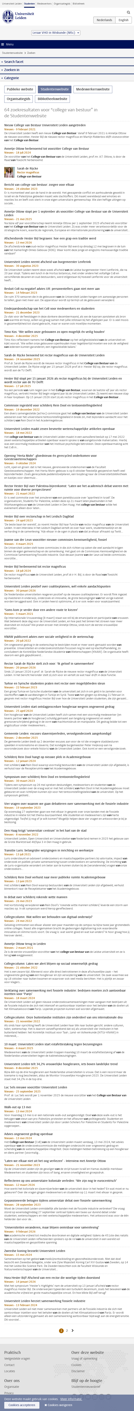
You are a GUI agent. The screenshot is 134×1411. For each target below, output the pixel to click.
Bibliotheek (79, 3)
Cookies (76, 1365)
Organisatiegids (62, 3)
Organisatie (11, 1387)
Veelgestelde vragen (17, 1359)
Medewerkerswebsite (93, 89)
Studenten (29, 3)
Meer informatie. (71, 1399)
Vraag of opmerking (84, 1359)
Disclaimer (78, 1371)
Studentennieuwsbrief (85, 1387)
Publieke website (20, 89)
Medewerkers (44, 3)
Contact (9, 1365)
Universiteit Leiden (12, 3)
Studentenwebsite (12, 53)
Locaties (9, 1371)
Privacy (9, 1393)
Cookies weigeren (60, 1405)
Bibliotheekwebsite (52, 99)
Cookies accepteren (22, 1405)
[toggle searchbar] (128, 12)
